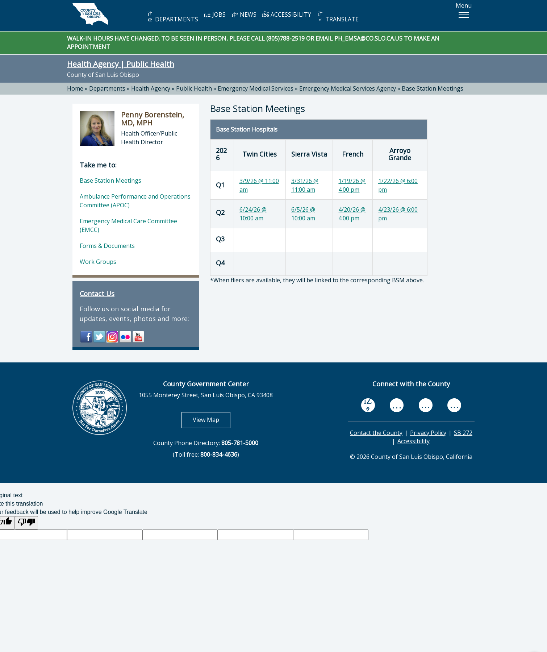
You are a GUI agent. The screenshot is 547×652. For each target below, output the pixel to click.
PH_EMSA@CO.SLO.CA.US (368, 38)
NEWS (243, 14)
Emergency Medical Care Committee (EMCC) (128, 225)
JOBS (215, 14)
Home (75, 88)
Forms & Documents (107, 246)
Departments (107, 88)
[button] (464, 14)
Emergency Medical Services (255, 88)
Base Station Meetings (432, 88)
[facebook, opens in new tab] (368, 405)
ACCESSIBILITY (286, 14)
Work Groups (98, 262)
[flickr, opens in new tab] (425, 405)
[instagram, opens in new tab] (454, 405)
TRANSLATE (338, 17)
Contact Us (97, 293)
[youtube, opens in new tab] (397, 405)
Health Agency (150, 88)
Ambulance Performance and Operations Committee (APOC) (135, 200)
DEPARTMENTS (172, 17)
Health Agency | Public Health (120, 64)
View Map (211, 419)
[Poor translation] (26, 523)
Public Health (194, 88)
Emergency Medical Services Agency (347, 88)
